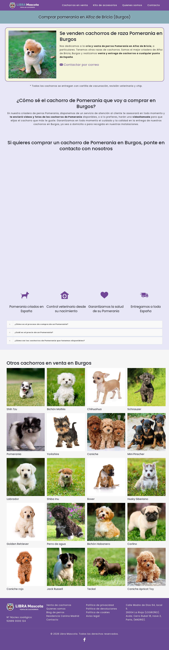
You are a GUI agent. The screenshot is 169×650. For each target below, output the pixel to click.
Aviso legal (93, 616)
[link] (84, 324)
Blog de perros (55, 612)
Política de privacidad (100, 605)
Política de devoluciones (101, 608)
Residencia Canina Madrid (62, 616)
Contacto (52, 619)
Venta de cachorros (58, 605)
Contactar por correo (79, 64)
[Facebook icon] (84, 640)
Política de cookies (98, 612)
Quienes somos (56, 608)
